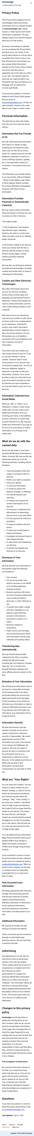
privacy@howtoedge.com (12, 102)
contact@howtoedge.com (12, 864)
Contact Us (12, 1124)
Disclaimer (20, 1124)
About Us (4, 1124)
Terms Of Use (15, 1127)
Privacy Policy (6, 1127)
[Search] (31, 3)
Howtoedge (8, 2)
